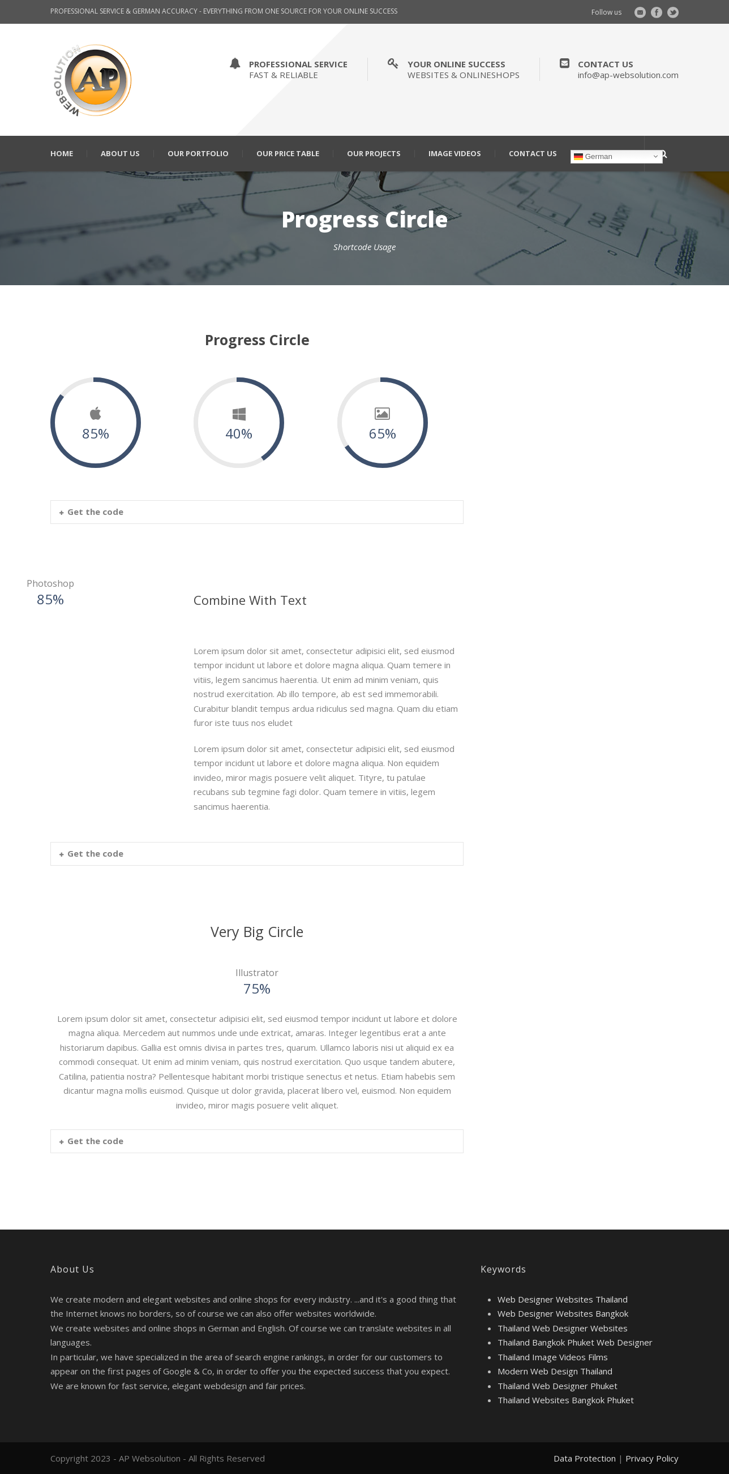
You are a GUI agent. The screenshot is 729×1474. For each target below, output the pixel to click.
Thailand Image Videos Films (553, 1357)
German (593, 156)
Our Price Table (287, 153)
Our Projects (374, 153)
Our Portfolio (198, 153)
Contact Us (533, 153)
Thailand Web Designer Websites (563, 1328)
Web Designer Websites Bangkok (563, 1313)
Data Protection (585, 1458)
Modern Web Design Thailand (555, 1371)
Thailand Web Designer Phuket (557, 1385)
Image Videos (454, 153)
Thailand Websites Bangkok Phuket (566, 1400)
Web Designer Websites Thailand (563, 1299)
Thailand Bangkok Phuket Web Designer (575, 1342)
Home (61, 153)
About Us (120, 153)
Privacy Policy (652, 1458)
